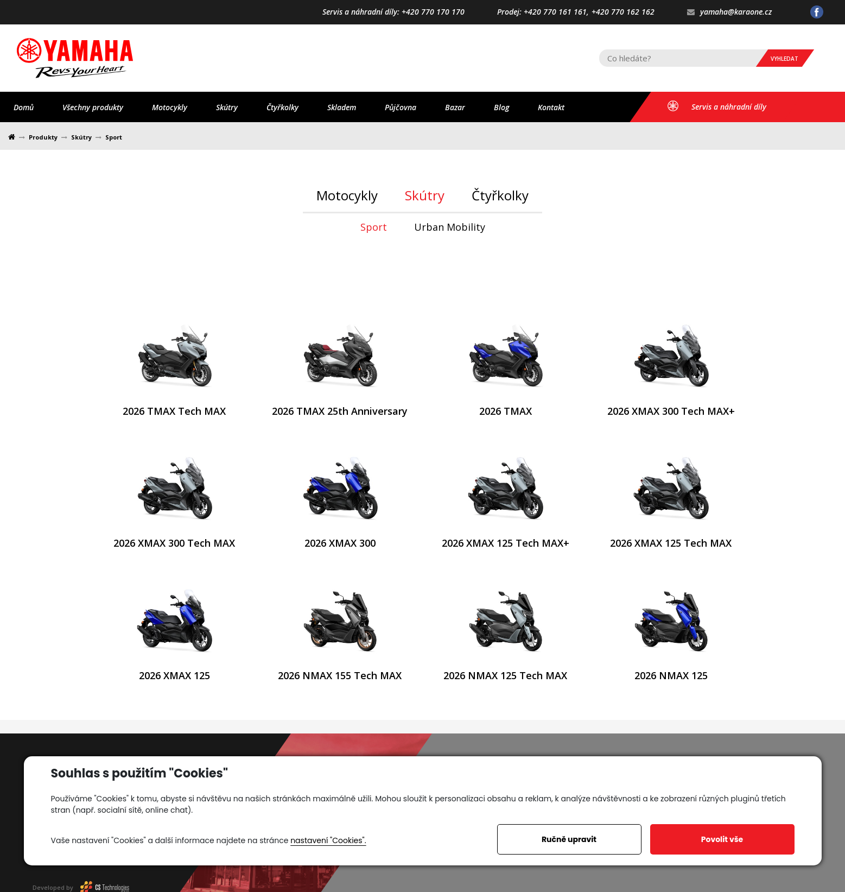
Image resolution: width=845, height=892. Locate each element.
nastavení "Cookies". (328, 840)
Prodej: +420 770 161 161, (543, 12)
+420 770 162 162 (623, 12)
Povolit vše (722, 839)
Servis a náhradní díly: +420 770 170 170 (393, 12)
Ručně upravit (569, 839)
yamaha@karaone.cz (729, 12)
